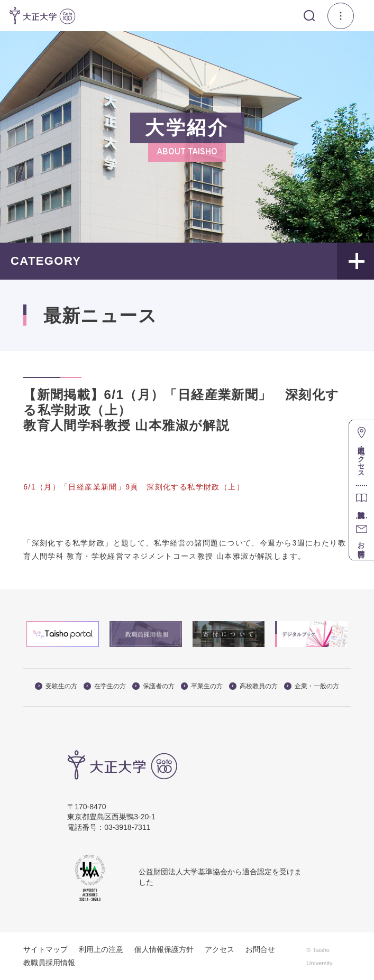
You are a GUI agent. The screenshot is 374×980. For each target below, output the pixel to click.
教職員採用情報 (49, 962)
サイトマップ (45, 949)
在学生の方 (105, 686)
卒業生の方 (202, 686)
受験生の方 (56, 686)
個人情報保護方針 (164, 949)
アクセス (219, 949)
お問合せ (260, 949)
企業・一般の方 (311, 686)
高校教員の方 (253, 686)
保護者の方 (153, 686)
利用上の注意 (101, 949)
